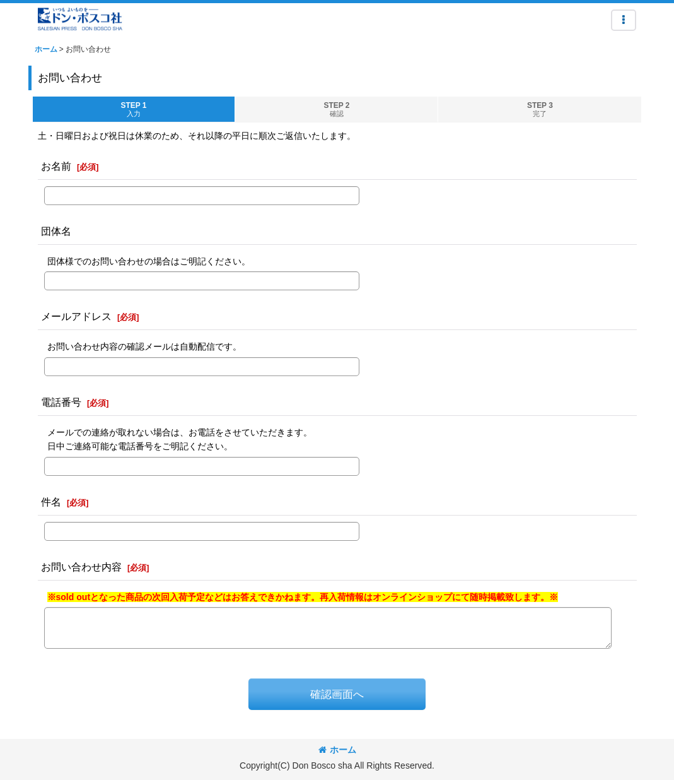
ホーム (337, 750)
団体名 (56, 231)
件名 (51, 501)
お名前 (56, 166)
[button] (623, 20)
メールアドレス (76, 316)
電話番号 (61, 402)
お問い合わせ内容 (81, 566)
